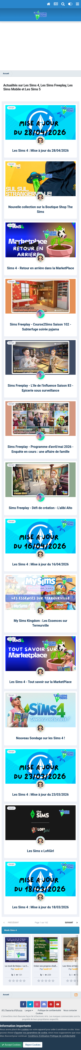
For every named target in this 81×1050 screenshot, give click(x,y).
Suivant (69, 922)
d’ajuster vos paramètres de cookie (30, 1032)
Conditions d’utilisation (39, 1036)
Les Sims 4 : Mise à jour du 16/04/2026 (40, 564)
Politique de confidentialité (49, 1010)
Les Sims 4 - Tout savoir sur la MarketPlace (40, 682)
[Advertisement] (40, 46)
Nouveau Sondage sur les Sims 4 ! (40, 738)
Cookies (39, 1013)
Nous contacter (70, 1010)
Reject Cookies (32, 1044)
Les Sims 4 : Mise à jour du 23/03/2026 (40, 794)
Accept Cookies (11, 1044)
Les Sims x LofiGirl (40, 851)
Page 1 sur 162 (42, 922)
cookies (25, 1029)
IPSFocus (18, 1010)
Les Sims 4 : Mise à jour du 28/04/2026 (40, 151)
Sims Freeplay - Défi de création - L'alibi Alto (40, 508)
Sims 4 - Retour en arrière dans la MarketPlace (40, 268)
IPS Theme (6, 1010)
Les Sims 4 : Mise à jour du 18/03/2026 (40, 907)
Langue (29, 1010)
